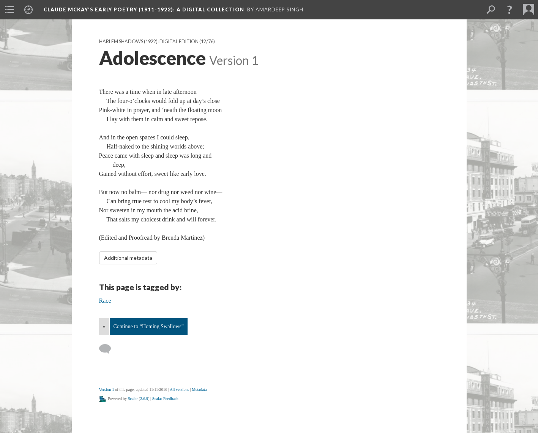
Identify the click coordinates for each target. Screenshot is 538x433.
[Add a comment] (108, 349)
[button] (509, 9)
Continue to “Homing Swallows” (149, 326)
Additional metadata (128, 257)
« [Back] (104, 326)
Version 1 (106, 389)
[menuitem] (9, 9)
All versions (179, 389)
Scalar (133, 399)
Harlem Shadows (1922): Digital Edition (149, 41)
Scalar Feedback (165, 399)
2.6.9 (144, 399)
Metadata (199, 389)
